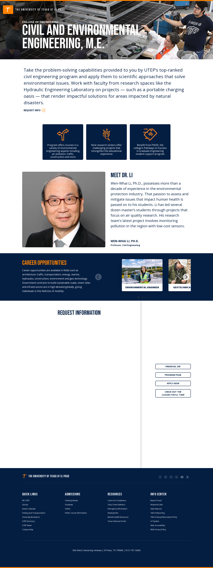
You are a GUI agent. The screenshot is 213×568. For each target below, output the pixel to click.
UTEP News (27, 525)
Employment (113, 513)
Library (25, 505)
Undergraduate (71, 500)
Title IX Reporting (157, 513)
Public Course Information (76, 513)
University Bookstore (31, 517)
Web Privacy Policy (158, 529)
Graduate (69, 505)
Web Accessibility (157, 525)
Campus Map (27, 529)
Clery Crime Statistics (116, 505)
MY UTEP (25, 500)
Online (67, 509)
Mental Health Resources (118, 517)
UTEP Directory (28, 521)
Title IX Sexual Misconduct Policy (163, 517)
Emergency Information (117, 509)
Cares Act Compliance (117, 500)
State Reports (156, 509)
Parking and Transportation (33, 513)
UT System (154, 521)
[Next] (186, 277)
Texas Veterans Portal (117, 521)
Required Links (156, 505)
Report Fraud (156, 500)
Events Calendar (29, 509)
